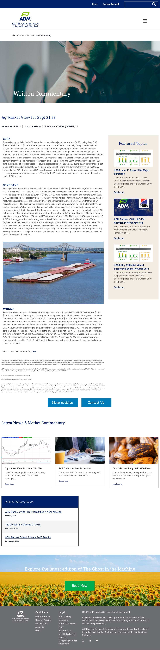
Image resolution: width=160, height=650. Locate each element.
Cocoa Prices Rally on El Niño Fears (132, 468)
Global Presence (42, 616)
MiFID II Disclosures (67, 634)
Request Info (41, 623)
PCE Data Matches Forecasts (75, 468)
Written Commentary (41, 35)
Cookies (62, 638)
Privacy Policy (65, 616)
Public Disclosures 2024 (67, 625)
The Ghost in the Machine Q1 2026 (22, 524)
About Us (39, 627)
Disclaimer (63, 620)
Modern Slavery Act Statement (68, 642)
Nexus (95, 4)
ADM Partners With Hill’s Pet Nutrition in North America (33, 512)
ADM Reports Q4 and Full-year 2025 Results (28, 537)
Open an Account (111, 4)
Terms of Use (65, 631)
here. (34, 351)
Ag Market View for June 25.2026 (23, 468)
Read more (119, 192)
